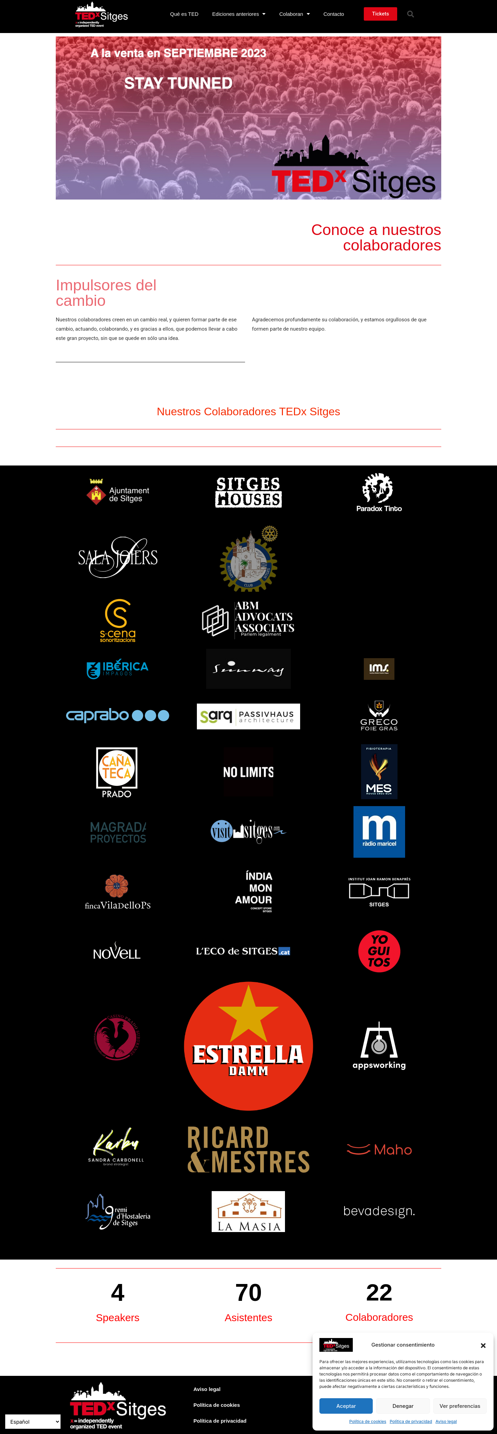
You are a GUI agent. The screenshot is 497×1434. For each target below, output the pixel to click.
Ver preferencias (460, 1406)
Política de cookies (367, 1421)
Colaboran (294, 14)
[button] (483, 1344)
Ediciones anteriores (239, 14)
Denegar (402, 1406)
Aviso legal (446, 1421)
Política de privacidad (411, 1421)
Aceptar (346, 1406)
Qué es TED (184, 14)
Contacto (334, 14)
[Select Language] (33, 1421)
